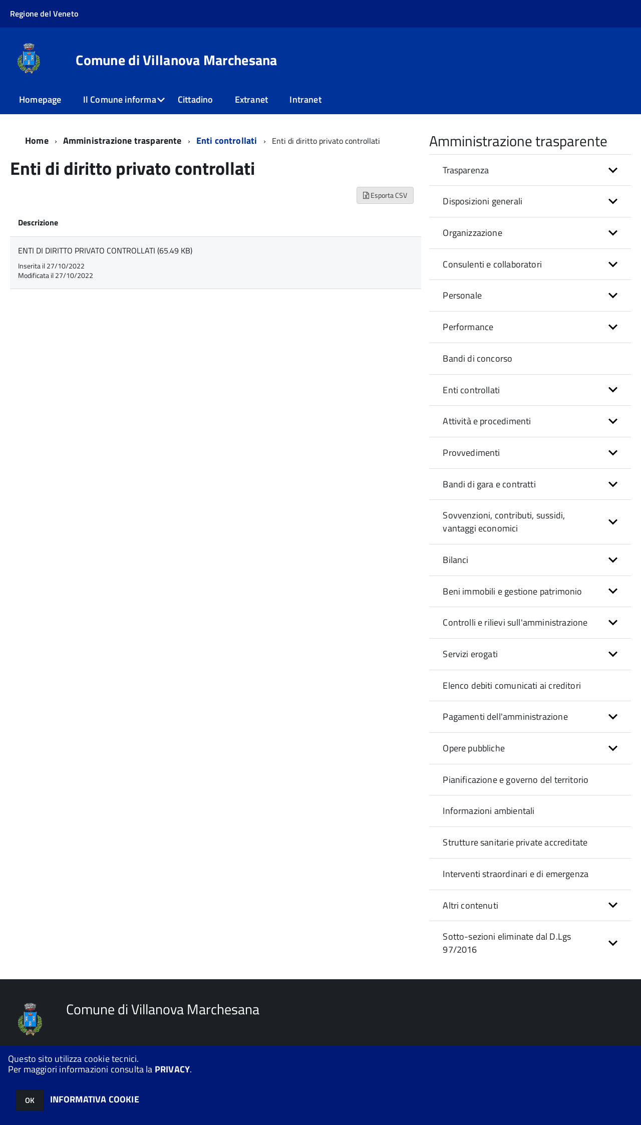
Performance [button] (468, 327)
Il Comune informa (119, 99)
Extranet (251, 99)
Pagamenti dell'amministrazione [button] (505, 716)
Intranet (305, 99)
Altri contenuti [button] (470, 905)
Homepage (40, 99)
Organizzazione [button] (472, 232)
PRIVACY (172, 1069)
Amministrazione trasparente (122, 140)
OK (30, 1100)
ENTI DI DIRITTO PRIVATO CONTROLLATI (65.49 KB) (105, 250)
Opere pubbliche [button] (474, 748)
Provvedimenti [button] (471, 452)
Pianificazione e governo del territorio (515, 779)
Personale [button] (462, 295)
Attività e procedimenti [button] (487, 421)
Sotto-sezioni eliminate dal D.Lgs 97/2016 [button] (507, 943)
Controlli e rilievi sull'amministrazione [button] (515, 622)
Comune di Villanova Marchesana (176, 60)
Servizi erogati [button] (470, 654)
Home (37, 140)
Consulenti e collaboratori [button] (492, 264)
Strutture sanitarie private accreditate (515, 842)
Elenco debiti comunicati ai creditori (512, 685)
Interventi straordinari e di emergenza (515, 874)
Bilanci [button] (455, 560)
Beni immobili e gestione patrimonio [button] (512, 591)
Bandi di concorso (477, 358)
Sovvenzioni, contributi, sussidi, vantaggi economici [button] (504, 521)
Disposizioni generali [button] (482, 201)
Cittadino (195, 99)
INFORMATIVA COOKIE (94, 1099)
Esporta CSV (385, 195)
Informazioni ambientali (488, 810)
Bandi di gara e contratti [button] (489, 484)
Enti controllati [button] (471, 390)
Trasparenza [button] (466, 170)
